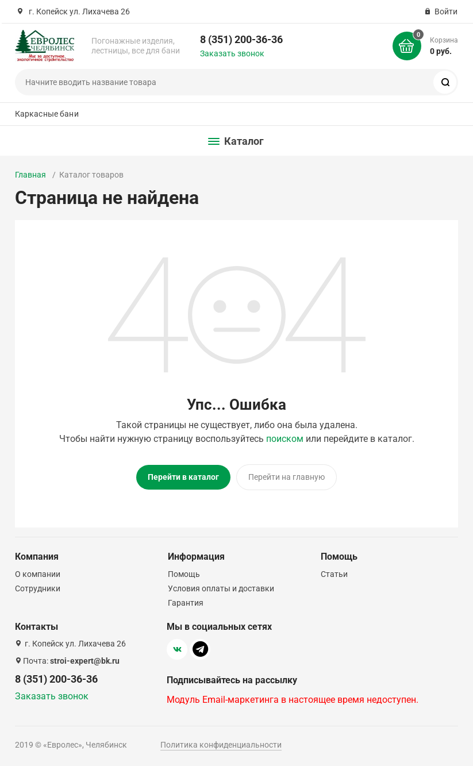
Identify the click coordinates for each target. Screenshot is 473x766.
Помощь (184, 574)
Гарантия (185, 602)
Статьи (334, 574)
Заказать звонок (232, 53)
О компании (37, 574)
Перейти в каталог (183, 477)
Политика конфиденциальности (221, 744)
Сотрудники (37, 588)
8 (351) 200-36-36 (241, 39)
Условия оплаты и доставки (221, 588)
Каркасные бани (47, 113)
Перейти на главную (286, 477)
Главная (30, 174)
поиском (284, 438)
